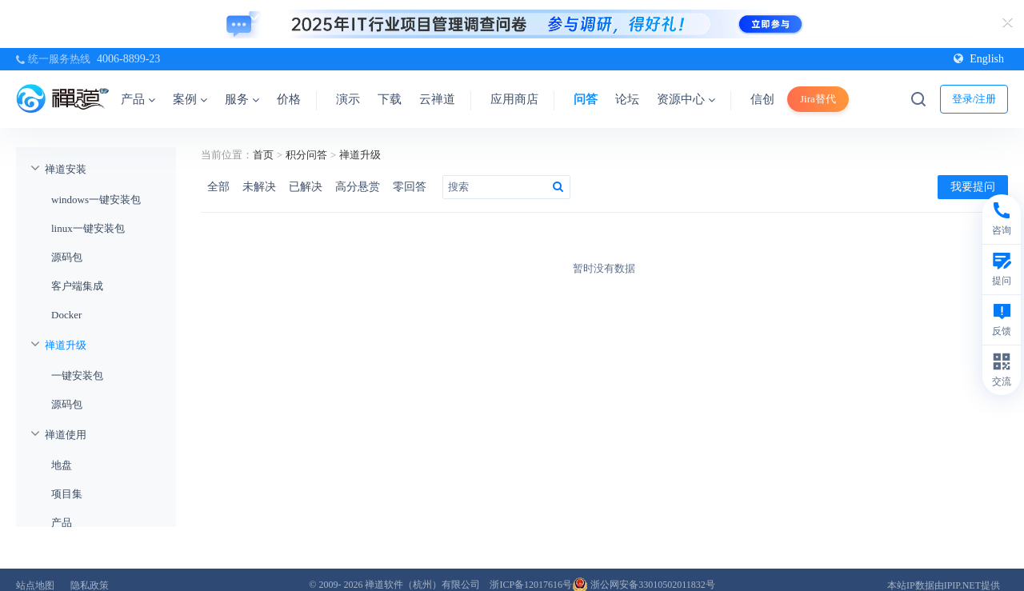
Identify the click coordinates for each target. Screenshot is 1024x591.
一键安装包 (77, 375)
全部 (218, 187)
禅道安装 (65, 169)
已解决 (305, 187)
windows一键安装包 (96, 200)
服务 (242, 99)
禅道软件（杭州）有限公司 (422, 584)
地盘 (61, 465)
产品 (138, 99)
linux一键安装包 (88, 228)
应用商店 (514, 99)
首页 (263, 155)
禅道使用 (65, 435)
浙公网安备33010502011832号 (643, 584)
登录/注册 (974, 99)
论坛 (627, 99)
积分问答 (306, 155)
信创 (762, 99)
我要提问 (972, 187)
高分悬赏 (357, 187)
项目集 (66, 494)
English (979, 59)
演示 (348, 99)
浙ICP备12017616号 (531, 584)
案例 (190, 99)
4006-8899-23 (128, 59)
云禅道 (437, 99)
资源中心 (686, 99)
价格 (289, 99)
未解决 (259, 187)
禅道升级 (65, 345)
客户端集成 (77, 286)
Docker (66, 315)
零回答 (409, 187)
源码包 (66, 257)
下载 (390, 99)
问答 (586, 99)
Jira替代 (818, 99)
